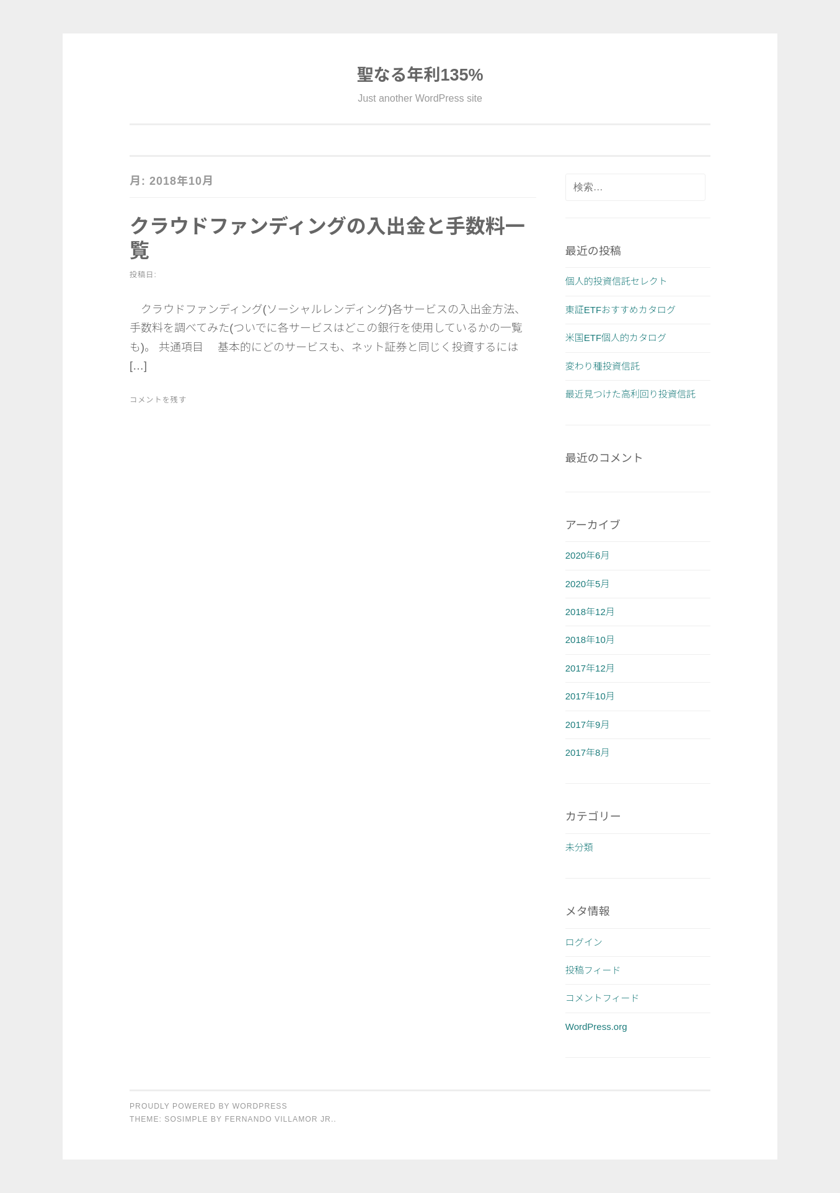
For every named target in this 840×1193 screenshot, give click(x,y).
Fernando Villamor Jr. (279, 1119)
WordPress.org (596, 1026)
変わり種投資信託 (602, 366)
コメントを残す (158, 400)
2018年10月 (590, 639)
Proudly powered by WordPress (209, 1106)
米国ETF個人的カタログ (615, 337)
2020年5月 (587, 584)
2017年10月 (590, 696)
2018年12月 (590, 611)
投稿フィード (593, 970)
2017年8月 (587, 752)
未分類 (579, 847)
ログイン (584, 942)
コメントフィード (602, 998)
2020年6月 (587, 555)
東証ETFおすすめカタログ (620, 309)
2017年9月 (587, 724)
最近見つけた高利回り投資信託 (630, 394)
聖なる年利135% (419, 75)
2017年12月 (590, 668)
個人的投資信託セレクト (616, 281)
